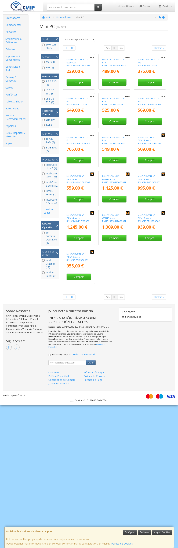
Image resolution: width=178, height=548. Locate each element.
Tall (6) (47, 125)
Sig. (121, 48)
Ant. (108, 48)
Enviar (91, 505)
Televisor (10, 49)
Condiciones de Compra (61, 522)
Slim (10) (49, 119)
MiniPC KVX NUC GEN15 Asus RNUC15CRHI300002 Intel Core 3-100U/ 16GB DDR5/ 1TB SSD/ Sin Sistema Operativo (150, 342)
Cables (9, 87)
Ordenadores (12, 18)
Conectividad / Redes (13, 68)
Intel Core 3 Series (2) (50, 184)
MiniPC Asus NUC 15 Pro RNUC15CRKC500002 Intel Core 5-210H (113, 213)
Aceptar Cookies (162, 532)
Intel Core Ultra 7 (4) (49, 166)
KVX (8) (48, 67)
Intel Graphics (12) (49, 264)
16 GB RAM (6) (48, 140)
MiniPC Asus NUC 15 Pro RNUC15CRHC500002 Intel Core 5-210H (114, 150)
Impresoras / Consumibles (12, 58)
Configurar (130, 532)
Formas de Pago (93, 522)
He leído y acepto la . (73, 497)
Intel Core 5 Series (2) (50, 201)
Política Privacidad (58, 519)
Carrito (166, 6)
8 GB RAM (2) (49, 149)
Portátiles (10, 31)
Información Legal (94, 515)
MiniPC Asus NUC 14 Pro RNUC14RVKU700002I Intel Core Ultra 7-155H (79, 150)
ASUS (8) (49, 62)
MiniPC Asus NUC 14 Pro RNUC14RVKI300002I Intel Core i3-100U (149, 88)
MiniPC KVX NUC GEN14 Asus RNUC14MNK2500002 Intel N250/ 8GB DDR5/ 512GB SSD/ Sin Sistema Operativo (79, 279)
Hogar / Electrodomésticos (16, 117)
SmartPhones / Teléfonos (13, 40)
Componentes (13, 24)
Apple (8, 143)
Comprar (79, 106)
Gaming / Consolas (10, 78)
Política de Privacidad (84, 497)
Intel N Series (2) (49, 192)
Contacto (146, 6)
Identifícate (126, 6)
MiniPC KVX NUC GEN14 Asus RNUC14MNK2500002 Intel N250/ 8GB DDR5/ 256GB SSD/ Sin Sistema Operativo (150, 216)
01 (114, 48)
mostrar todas (48, 211)
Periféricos (11, 94)
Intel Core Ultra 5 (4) (49, 175)
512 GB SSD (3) (48, 91)
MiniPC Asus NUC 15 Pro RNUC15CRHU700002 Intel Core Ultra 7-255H (79, 213)
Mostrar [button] (159, 48)
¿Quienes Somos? (58, 526)
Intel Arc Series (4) (49, 274)
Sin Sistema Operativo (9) (49, 238)
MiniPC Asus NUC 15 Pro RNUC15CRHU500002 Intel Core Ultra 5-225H (150, 150)
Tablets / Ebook (14, 101)
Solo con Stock (49, 46)
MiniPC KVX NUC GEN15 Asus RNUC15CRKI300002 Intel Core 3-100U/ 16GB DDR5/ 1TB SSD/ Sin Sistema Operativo (79, 405)
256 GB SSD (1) (48, 100)
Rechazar (144, 532)
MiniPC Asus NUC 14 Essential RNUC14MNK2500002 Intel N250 (78, 88)
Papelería (10, 126)
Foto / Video (12, 108)
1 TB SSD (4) (49, 83)
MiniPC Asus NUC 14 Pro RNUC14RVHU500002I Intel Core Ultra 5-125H (114, 88)
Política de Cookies (122, 543)
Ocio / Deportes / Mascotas (15, 134)
